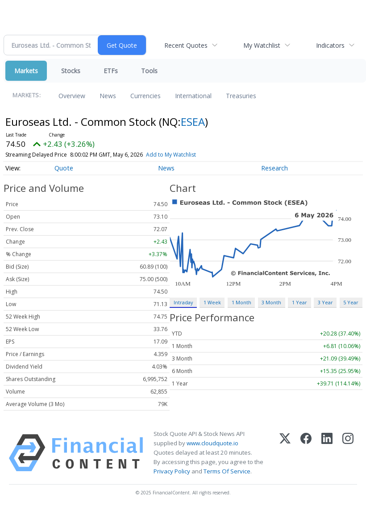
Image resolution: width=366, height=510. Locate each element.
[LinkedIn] (327, 453)
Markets (26, 70)
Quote (63, 168)
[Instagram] (348, 453)
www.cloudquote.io (212, 443)
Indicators (330, 45)
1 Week (212, 302)
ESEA (193, 121)
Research (274, 168)
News (108, 95)
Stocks (70, 70)
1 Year (299, 302)
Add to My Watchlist (171, 154)
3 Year (325, 302)
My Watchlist (261, 45)
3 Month (271, 302)
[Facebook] (306, 453)
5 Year (350, 302)
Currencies (145, 95)
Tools (149, 70)
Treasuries (241, 95)
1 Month (241, 302)
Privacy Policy (172, 471)
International (193, 95)
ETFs (111, 70)
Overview (71, 95)
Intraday (183, 302)
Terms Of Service (227, 471)
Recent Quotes (186, 45)
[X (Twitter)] (285, 453)
